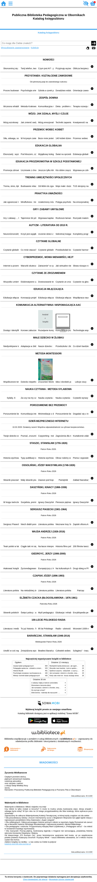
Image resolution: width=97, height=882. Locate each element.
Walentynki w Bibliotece (17, 803)
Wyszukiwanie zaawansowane (15, 47)
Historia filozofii (18, 671)
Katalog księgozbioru (48, 32)
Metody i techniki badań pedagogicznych (26, 675)
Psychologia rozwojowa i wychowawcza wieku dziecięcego (32, 673)
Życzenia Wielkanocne (16, 772)
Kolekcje (35, 47)
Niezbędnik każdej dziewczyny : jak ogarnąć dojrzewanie (68, 666)
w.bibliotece (67, 739)
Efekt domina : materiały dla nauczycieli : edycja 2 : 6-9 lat (50, 693)
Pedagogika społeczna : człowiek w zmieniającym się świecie (33, 668)
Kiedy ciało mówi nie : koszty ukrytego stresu (64, 675)
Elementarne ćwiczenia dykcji (41, 685)
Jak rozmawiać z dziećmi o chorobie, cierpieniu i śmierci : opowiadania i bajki (56, 688)
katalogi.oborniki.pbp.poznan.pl (18, 844)
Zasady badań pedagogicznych (23, 666)
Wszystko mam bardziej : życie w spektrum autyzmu (67, 668)
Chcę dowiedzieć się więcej (35, 879)
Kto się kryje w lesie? (38, 690)
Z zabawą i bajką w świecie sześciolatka (44, 683)
